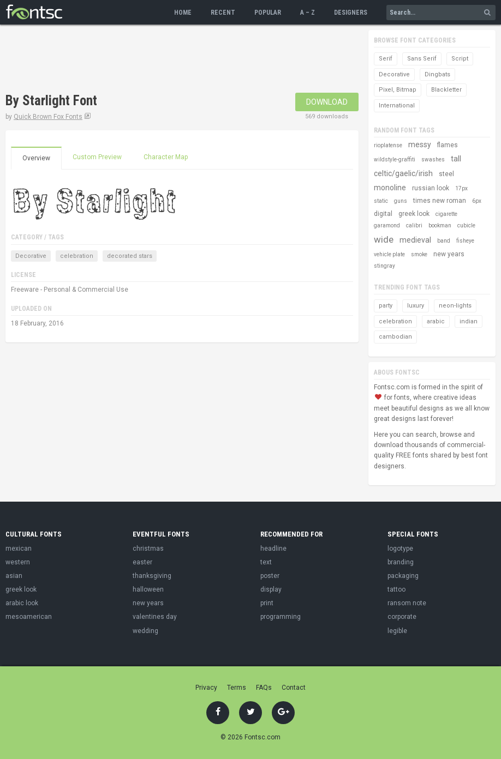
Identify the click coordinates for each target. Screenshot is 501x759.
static (381, 201)
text (266, 562)
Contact (294, 687)
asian (13, 576)
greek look (414, 214)
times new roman (439, 200)
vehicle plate (389, 254)
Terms (236, 687)
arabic (436, 321)
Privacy (206, 687)
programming (280, 617)
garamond (387, 225)
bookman (439, 225)
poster (269, 576)
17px (461, 188)
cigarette (446, 214)
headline (273, 548)
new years (448, 254)
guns (400, 201)
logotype (400, 548)
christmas (148, 548)
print (266, 603)
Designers (350, 12)
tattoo (396, 589)
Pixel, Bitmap (397, 89)
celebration (76, 256)
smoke (419, 254)
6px (476, 201)
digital (383, 214)
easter (142, 562)
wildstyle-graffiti (394, 159)
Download (327, 102)
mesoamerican (28, 617)
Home (183, 12)
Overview (36, 158)
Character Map (166, 157)
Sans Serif (422, 58)
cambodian (395, 336)
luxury (415, 305)
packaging (403, 576)
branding (400, 562)
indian (469, 321)
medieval (415, 240)
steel (446, 174)
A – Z (307, 12)
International (397, 105)
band (443, 241)
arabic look (21, 603)
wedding (145, 631)
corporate (401, 617)
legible (397, 631)
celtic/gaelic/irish (403, 173)
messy (419, 144)
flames (447, 145)
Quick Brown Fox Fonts (48, 117)
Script (459, 58)
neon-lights (455, 305)
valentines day (155, 617)
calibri (414, 225)
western (17, 562)
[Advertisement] (204, 60)
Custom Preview (97, 157)
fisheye (465, 241)
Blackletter (446, 89)
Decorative (30, 256)
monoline (390, 187)
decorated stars (129, 256)
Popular (267, 12)
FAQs (264, 687)
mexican (18, 548)
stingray (384, 266)
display (271, 589)
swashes (433, 159)
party (385, 305)
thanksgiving (152, 576)
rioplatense (388, 145)
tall (456, 158)
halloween (148, 589)
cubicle (466, 225)
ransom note (406, 603)
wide (383, 239)
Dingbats (437, 74)
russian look (430, 188)
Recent (223, 12)
